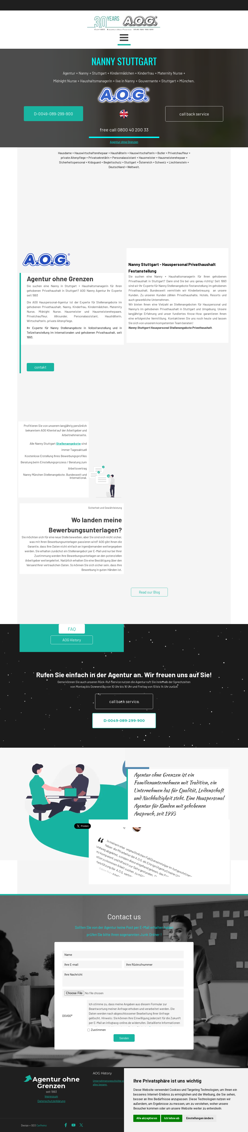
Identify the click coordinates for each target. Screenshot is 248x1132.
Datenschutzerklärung (51, 1101)
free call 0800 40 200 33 (124, 129)
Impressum (51, 1096)
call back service (194, 113)
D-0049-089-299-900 (53, 113)
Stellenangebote (68, 443)
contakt (40, 367)
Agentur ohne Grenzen (124, 142)
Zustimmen (98, 1029)
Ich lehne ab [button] (171, 1118)
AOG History (71, 640)
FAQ (72, 629)
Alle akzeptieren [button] (146, 1118)
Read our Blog (149, 592)
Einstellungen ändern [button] (199, 1118)
